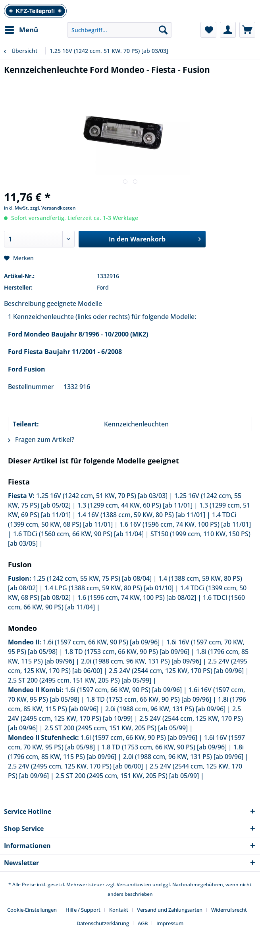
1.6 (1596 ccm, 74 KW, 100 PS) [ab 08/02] (136, 597)
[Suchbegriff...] (119, 30)
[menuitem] (21, 30)
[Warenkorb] (247, 30)
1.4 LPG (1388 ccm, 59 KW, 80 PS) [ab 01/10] (108, 588)
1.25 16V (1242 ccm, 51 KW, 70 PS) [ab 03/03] (102, 495)
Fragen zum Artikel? (41, 439)
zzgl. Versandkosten (53, 207)
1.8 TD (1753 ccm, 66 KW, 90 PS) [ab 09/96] (126, 651)
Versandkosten (134, 884)
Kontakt (118, 909)
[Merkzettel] (208, 30)
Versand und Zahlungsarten (169, 909)
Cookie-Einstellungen (32, 909)
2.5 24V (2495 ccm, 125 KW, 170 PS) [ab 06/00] (75, 766)
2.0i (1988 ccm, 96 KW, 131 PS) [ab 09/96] (141, 661)
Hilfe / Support (82, 909)
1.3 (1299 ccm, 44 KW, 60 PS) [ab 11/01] (135, 505)
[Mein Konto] (228, 30)
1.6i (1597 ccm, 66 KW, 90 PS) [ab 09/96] (101, 642)
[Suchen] (163, 30)
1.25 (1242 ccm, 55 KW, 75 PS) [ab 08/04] (92, 578)
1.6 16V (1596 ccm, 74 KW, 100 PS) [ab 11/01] (185, 524)
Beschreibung (24, 303)
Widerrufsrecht (229, 909)
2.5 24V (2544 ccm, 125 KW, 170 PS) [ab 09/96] (176, 670)
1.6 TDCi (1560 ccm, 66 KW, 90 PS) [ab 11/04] (78, 533)
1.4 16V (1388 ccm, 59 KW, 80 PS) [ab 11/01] (141, 514)
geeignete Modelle (74, 303)
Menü (21, 28)
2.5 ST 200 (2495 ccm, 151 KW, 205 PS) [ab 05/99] (79, 680)
